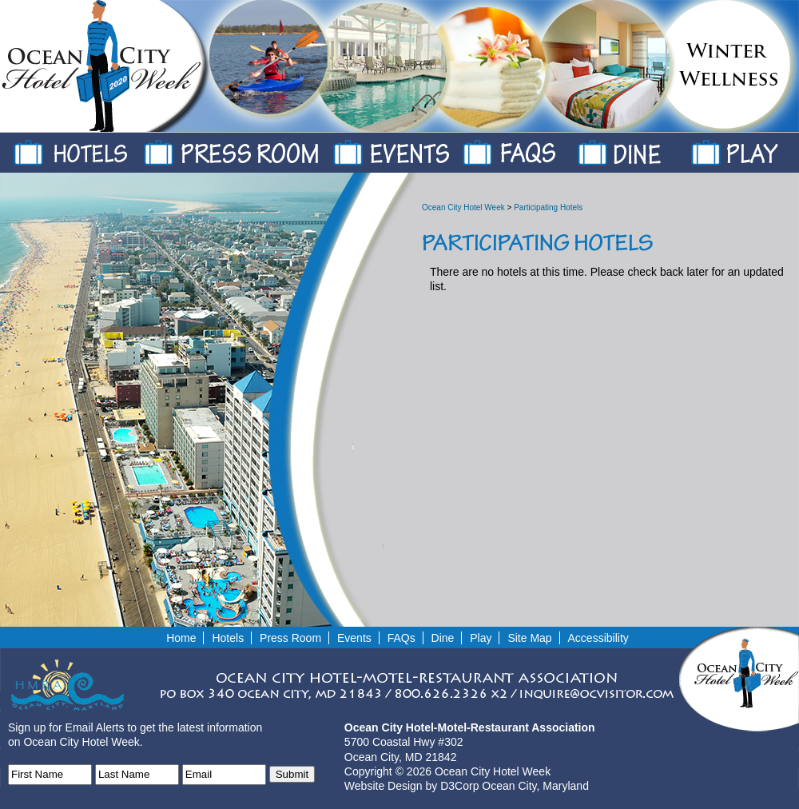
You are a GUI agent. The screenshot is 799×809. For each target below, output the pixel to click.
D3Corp (459, 785)
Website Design (383, 785)
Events (412, 149)
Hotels (95, 149)
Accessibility (598, 638)
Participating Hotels (548, 207)
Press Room (253, 149)
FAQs (534, 149)
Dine (649, 149)
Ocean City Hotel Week (463, 207)
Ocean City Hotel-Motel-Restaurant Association (469, 727)
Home (181, 638)
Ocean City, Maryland (535, 785)
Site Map (529, 638)
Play (762, 149)
